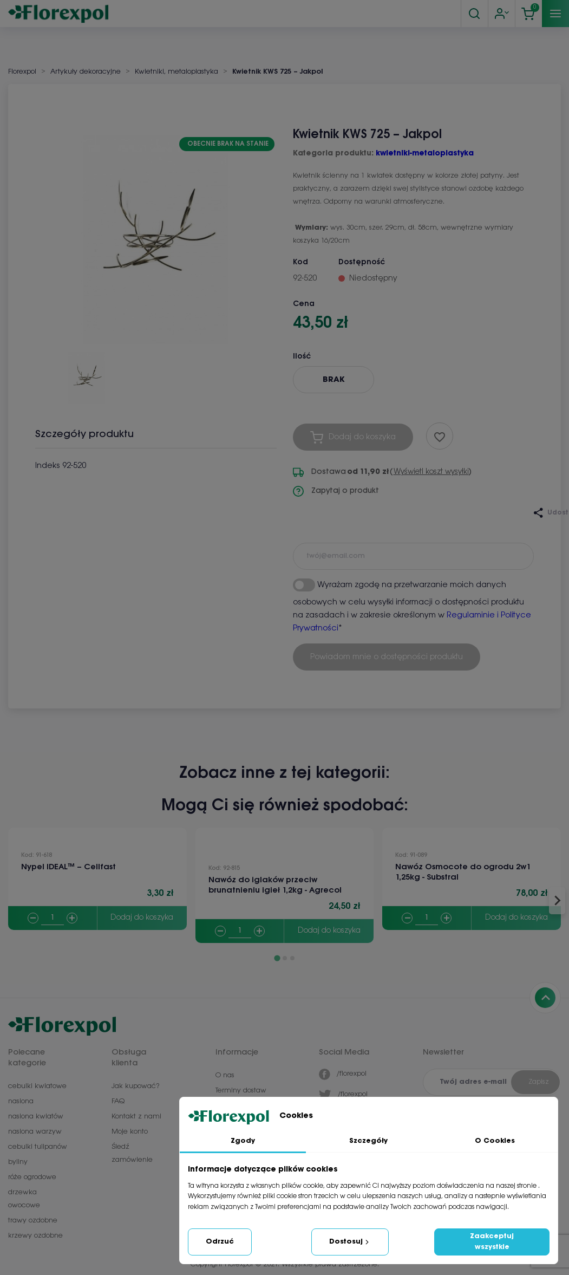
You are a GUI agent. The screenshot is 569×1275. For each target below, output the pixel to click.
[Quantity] (52, 918)
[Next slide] (557, 900)
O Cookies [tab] (495, 1141)
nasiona (21, 1101)
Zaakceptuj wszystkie (492, 1241)
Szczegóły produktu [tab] (84, 434)
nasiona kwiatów (35, 1117)
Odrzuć (220, 1242)
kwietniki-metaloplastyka (425, 153)
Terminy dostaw (240, 1091)
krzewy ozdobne (35, 1236)
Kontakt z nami (136, 1117)
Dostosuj (350, 1242)
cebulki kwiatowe (37, 1086)
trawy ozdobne (32, 1221)
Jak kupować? (135, 1086)
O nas (224, 1075)
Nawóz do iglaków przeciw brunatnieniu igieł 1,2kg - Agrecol (275, 885)
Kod (300, 262)
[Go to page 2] (285, 958)
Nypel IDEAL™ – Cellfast (68, 867)
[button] (87, 373)
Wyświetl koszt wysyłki (431, 472)
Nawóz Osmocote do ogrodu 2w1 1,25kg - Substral (463, 872)
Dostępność (361, 262)
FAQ (118, 1101)
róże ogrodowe (32, 1177)
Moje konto (130, 1132)
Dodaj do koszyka (141, 918)
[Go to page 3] (292, 958)
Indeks (47, 465)
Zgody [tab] (243, 1141)
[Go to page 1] (277, 958)
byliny (18, 1162)
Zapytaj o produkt (336, 491)
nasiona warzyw (35, 1132)
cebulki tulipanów (37, 1147)
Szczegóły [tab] (368, 1141)
